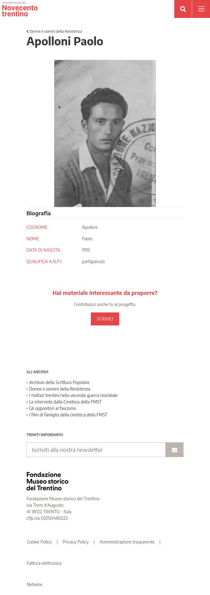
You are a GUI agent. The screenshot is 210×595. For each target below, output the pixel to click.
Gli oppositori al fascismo (51, 408)
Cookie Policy (39, 541)
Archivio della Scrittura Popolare (58, 382)
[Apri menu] (201, 9)
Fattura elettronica (44, 563)
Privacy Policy (76, 541)
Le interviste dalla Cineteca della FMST (64, 401)
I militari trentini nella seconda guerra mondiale (72, 395)
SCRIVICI (105, 318)
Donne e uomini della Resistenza (54, 31)
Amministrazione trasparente (127, 541)
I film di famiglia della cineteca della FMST (66, 414)
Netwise (34, 584)
